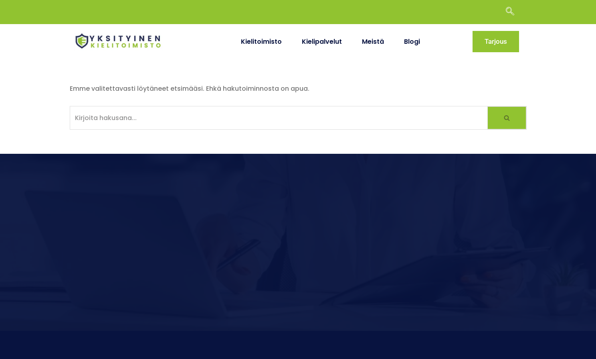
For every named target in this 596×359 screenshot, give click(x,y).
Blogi (412, 41)
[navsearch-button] (514, 12)
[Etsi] (279, 118)
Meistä (373, 41)
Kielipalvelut (322, 41)
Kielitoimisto (261, 41)
